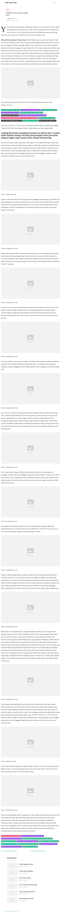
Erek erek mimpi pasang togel (30, 110)
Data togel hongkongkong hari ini (12, 120)
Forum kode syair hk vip (30, 120)
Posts (8, 9)
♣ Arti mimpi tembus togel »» (38, 851)
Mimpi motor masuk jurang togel (12, 846)
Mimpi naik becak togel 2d (10, 844)
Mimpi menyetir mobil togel (48, 844)
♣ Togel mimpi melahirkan (26, 871)
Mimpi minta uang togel (30, 846)
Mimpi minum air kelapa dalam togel (32, 836)
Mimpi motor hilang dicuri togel (49, 841)
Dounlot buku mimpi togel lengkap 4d (31, 112)
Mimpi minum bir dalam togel (11, 836)
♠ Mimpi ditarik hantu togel (26, 898)
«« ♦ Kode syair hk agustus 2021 (8, 851)
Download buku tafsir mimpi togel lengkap (33, 115)
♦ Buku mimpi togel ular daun (27, 891)
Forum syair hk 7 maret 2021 (10, 115)
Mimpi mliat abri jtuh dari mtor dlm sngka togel (37, 838)
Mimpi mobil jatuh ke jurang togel (27, 841)
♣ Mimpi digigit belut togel (26, 864)
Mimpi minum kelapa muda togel (12, 838)
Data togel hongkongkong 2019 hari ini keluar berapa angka (20, 118)
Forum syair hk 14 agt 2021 (47, 118)
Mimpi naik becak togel (9, 841)
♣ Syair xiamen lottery (25, 878)
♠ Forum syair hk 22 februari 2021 (28, 884)
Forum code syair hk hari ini (10, 112)
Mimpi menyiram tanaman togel (29, 844)
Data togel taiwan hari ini (49, 110)
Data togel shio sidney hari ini (11, 110)
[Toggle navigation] (54, 2)
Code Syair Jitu (8, 911)
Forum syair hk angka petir (47, 120)
